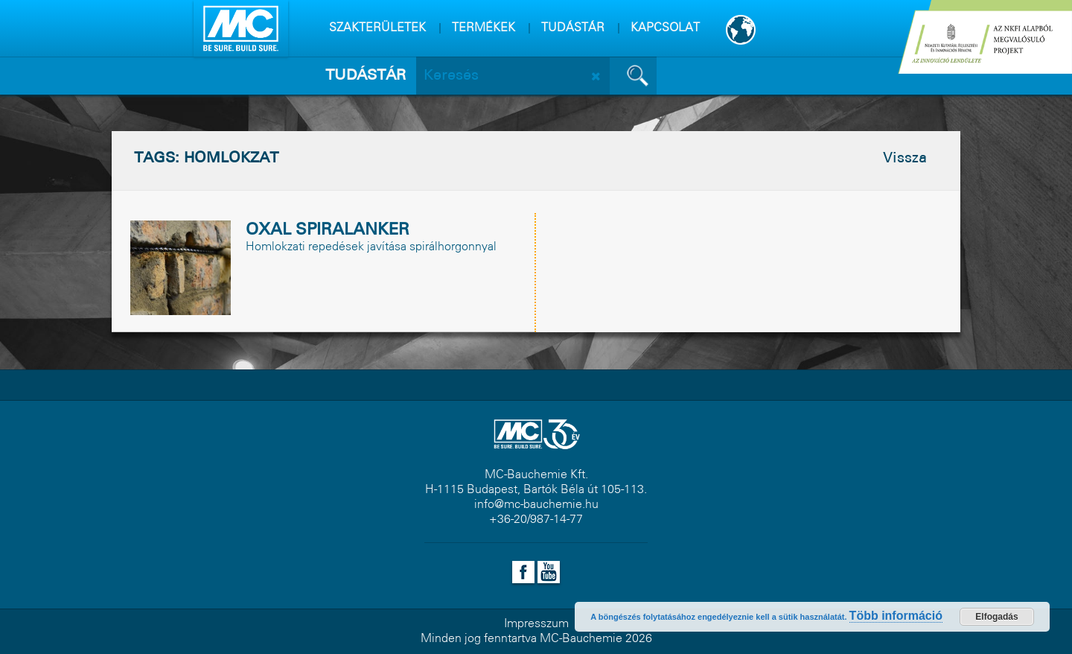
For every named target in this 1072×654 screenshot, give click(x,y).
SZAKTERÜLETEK (377, 28)
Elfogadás (996, 617)
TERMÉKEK (483, 28)
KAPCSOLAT (665, 28)
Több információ (895, 615)
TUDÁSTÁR (572, 28)
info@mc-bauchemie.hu (536, 504)
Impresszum (536, 623)
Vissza (905, 158)
